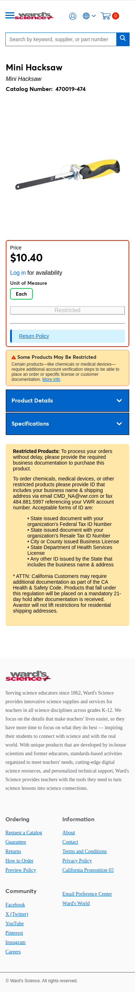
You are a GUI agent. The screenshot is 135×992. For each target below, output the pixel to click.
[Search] (62, 39)
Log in (18, 273)
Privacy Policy (77, 860)
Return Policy (34, 336)
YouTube (14, 923)
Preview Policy (20, 870)
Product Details (67, 400)
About (68, 832)
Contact (70, 842)
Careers (13, 951)
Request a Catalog (23, 832)
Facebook (15, 905)
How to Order (19, 860)
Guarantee (15, 842)
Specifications (67, 423)
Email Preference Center (87, 894)
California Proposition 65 (87, 870)
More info (51, 379)
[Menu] (10, 16)
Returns (13, 851)
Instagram (15, 942)
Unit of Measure (28, 283)
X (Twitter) (16, 914)
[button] (72, 16)
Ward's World (76, 903)
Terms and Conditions (84, 851)
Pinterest (14, 933)
